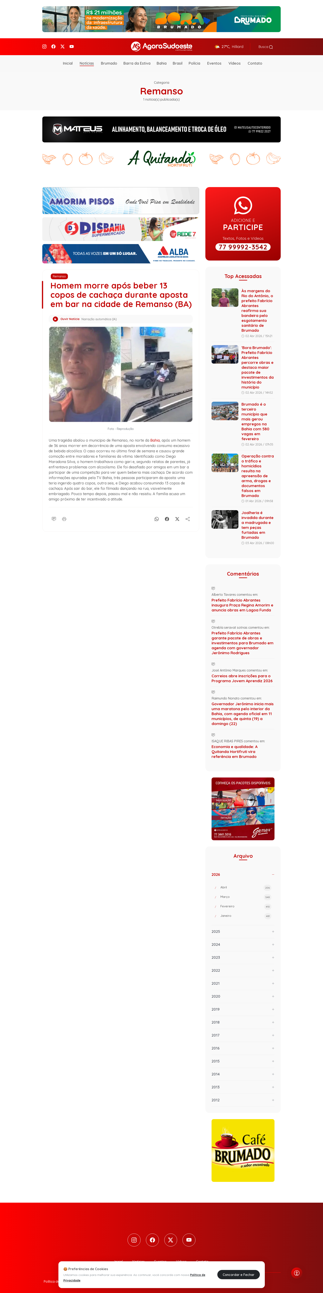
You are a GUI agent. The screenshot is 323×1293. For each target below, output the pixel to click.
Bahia (162, 63)
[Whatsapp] (157, 527)
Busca (266, 46)
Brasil (177, 63)
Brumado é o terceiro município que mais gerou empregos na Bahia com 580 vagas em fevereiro (255, 421)
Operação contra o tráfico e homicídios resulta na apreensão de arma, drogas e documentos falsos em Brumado (257, 475)
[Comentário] (54, 527)
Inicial (68, 63)
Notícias (87, 63)
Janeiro (245, 916)
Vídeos (234, 63)
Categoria (161, 82)
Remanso (59, 276)
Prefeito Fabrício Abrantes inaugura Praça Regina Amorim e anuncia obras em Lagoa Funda (242, 604)
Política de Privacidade (61, 1281)
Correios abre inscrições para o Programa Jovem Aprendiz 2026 (242, 678)
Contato (255, 63)
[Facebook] (53, 46)
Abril (245, 887)
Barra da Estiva (136, 63)
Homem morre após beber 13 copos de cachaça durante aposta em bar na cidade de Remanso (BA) (119, 299)
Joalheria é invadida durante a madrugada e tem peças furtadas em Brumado (257, 524)
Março (245, 897)
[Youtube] (72, 46)
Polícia (194, 63)
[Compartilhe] (187, 527)
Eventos (214, 63)
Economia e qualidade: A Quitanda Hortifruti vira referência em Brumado (235, 751)
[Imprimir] (64, 527)
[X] (177, 527)
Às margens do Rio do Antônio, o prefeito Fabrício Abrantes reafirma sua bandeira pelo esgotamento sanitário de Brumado (257, 310)
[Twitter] (62, 46)
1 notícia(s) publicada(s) (161, 99)
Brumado (109, 63)
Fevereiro (245, 906)
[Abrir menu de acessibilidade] (296, 1273)
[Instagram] (44, 46)
